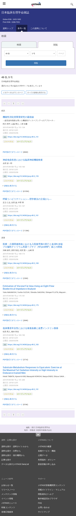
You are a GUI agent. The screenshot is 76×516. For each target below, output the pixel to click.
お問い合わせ (44, 507)
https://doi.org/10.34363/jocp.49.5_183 (23, 344)
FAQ (40, 503)
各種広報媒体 (7, 511)
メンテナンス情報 (9, 494)
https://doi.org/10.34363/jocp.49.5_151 (23, 137)
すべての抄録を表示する (36, 92)
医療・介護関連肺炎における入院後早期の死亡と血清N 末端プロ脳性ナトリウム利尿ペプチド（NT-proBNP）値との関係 (33, 245)
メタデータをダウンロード (13, 92)
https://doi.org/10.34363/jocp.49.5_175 (23, 305)
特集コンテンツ (8, 507)
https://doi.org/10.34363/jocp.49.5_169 (23, 263)
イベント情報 (7, 498)
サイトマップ (44, 511)
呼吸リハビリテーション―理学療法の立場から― (27, 198)
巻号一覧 (22, 28)
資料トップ (8, 28)
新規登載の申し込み (46, 464)
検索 (19, 44)
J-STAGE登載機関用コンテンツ (51, 485)
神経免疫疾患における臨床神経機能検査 (23, 159)
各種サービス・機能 (46, 450)
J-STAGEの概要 (44, 446)
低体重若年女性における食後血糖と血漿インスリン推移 (30, 328)
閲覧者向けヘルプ (46, 494)
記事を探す (6, 459)
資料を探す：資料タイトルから (15, 446)
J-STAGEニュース (9, 503)
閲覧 (55, 44)
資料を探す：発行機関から (13, 455)
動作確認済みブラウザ (47, 498)
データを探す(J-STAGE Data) (15, 464)
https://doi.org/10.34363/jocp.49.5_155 (23, 176)
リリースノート (8, 489)
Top (38, 434)
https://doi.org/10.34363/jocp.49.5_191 (23, 389)
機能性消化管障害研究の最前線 (18, 116)
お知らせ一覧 (7, 485)
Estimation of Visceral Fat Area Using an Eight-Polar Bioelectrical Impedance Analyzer (28, 287)
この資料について (38, 28)
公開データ (43, 455)
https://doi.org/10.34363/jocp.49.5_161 (23, 215)
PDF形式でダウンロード (12, 152)
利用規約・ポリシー (46, 459)
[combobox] (16, 53)
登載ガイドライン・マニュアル (51, 489)
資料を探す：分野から (11, 450)
